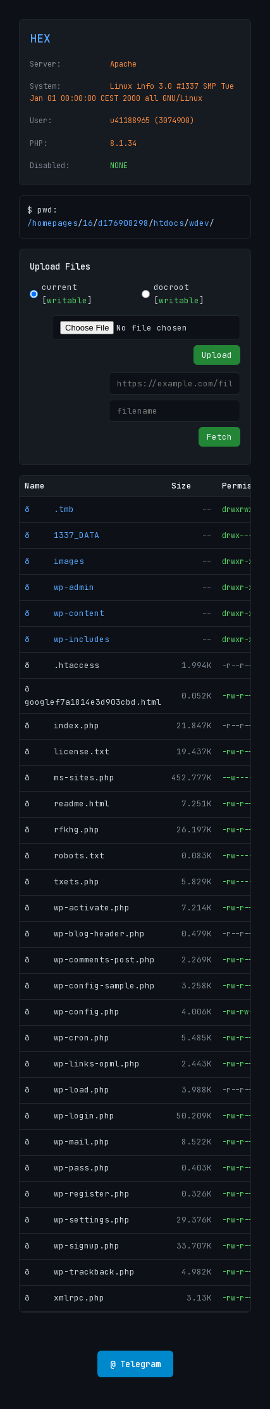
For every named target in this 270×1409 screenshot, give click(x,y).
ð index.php (62, 725)
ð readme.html (67, 803)
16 (88, 223)
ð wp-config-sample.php (90, 985)
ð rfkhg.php (62, 829)
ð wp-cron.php (67, 1037)
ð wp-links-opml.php (82, 1063)
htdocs (169, 223)
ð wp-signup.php (72, 1245)
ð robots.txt (64, 855)
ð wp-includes (67, 639)
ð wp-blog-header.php (85, 933)
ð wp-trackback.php (80, 1271)
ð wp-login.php (69, 1115)
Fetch (219, 436)
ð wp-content (64, 613)
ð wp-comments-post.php (90, 959)
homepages (55, 223)
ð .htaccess (62, 665)
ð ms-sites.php (69, 777)
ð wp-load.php (67, 1089)
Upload (217, 355)
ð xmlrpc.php (64, 1297)
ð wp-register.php (77, 1193)
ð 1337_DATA (62, 535)
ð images (54, 561)
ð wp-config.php (72, 1011)
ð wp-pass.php (67, 1167)
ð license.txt (67, 751)
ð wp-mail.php (67, 1141)
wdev (199, 223)
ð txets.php (62, 881)
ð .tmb (49, 509)
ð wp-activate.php (77, 907)
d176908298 (123, 223)
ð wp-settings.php (77, 1219)
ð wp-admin (59, 587)
